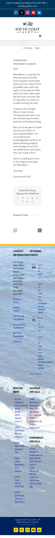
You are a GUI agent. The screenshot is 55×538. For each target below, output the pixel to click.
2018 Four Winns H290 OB (19, 481)
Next (37, 48)
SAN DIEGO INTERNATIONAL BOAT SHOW (45, 362)
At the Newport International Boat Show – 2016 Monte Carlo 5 (19, 410)
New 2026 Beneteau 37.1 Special (19, 464)
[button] (15, 230)
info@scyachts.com (27, 6)
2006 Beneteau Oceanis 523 (19, 447)
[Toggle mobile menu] (40, 36)
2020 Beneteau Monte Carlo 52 (19, 432)
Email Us (17, 341)
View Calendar (36, 374)
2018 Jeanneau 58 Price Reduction (19, 497)
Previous (28, 48)
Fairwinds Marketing (27, 524)
